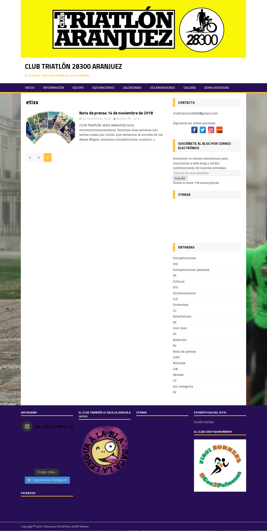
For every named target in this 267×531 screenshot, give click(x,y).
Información (53, 87)
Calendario (132, 87)
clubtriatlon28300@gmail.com (195, 113)
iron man (180, 328)
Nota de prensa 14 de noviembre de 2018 (116, 113)
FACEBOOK (28, 493)
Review (178, 374)
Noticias (179, 363)
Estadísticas (182, 316)
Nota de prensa (184, 351)
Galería (190, 87)
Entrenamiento (184, 293)
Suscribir (180, 178)
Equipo (78, 87)
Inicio (29, 87)
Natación (180, 339)
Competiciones (184, 258)
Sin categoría (183, 386)
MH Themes (82, 526)
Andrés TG (123, 118)
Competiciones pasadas (191, 269)
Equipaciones (103, 87)
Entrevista (180, 304)
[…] (153, 139)
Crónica (179, 281)
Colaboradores (162, 87)
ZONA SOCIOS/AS (216, 87)
